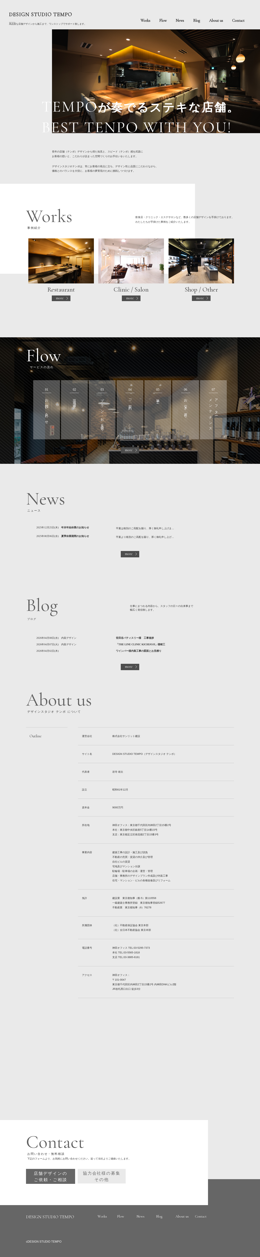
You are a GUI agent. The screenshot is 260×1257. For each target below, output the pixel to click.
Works (145, 21)
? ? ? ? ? (47, 18)
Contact (238, 21)
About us (216, 21)
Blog (196, 21)
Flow (163, 21)
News (180, 21)
